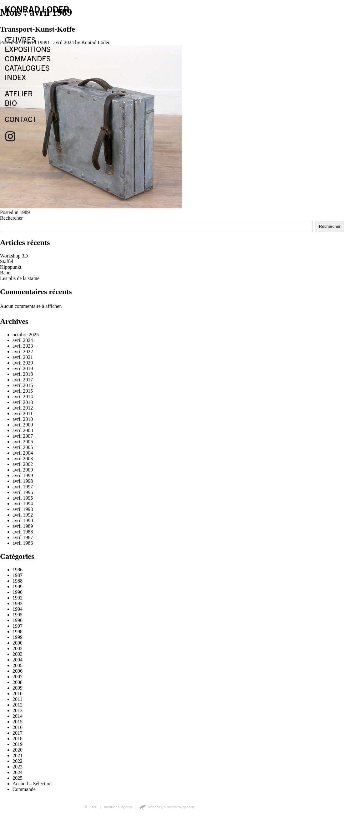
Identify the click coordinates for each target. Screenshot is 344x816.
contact (21, 119)
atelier (19, 93)
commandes (28, 58)
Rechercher (330, 226)
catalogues (27, 67)
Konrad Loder (95, 42)
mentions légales (118, 806)
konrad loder (37, 8)
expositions (28, 49)
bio (11, 102)
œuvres (20, 39)
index (15, 77)
